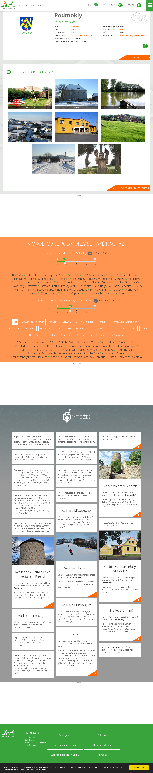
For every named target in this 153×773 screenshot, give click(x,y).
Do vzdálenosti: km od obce (66, 253)
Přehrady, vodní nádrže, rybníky (124, 321)
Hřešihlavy (93, 279)
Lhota (39, 282)
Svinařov (95, 289)
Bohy (43, 275)
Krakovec (28, 282)
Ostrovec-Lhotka (49, 286)
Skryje (31, 289)
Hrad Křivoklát (124, 349)
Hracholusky (49, 279)
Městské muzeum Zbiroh (84, 342)
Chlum (63, 275)
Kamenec (120, 279)
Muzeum (80, 335)
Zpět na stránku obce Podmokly (135, 187)
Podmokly (68, 15)
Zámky (68, 328)
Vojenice (89, 293)
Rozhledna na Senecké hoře (118, 342)
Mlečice (95, 282)
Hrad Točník (26, 349)
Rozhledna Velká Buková (61, 346)
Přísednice (85, 286)
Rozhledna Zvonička (130, 357)
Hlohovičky (19, 279)
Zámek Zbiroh (58, 342)
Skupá (40, 289)
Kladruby (133, 279)
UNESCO (67, 321)
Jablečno (107, 279)
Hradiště (64, 279)
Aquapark (53, 321)
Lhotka (49, 282)
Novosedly (18, 286)
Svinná (106, 289)
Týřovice (44, 293)
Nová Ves (136, 282)
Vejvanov (76, 293)
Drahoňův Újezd (106, 275)
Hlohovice (133, 275)
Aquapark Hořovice (112, 353)
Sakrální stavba (117, 335)
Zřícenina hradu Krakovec (32, 342)
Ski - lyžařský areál (84, 321)
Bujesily (52, 275)
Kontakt (102, 754)
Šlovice (71, 289)
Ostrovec (32, 286)
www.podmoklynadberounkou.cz (134, 35)
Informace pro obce (65, 745)
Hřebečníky (78, 279)
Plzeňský (75, 26)
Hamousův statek (105, 357)
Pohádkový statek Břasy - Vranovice (56, 349)
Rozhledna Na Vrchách (122, 346)
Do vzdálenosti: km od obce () (62, 300)
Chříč (85, 275)
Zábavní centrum (97, 335)
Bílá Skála (18, 275)
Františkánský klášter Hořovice (29, 357)
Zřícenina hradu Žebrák (93, 346)
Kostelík (16, 282)
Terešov (116, 289)
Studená (82, 289)
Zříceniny (80, 328)
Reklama (102, 735)
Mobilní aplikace (102, 745)
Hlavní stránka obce (140, 57)
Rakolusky (100, 286)
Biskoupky (32, 275)
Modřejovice (109, 282)
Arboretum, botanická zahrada (20, 328)
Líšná (58, 282)
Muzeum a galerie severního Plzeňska (76, 353)
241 (121, 29)
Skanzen (102, 321)
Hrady (57, 328)
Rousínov (113, 286)
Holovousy (34, 279)
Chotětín (74, 275)
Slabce (50, 289)
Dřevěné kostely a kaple (100, 328)
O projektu (65, 735)
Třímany (32, 293)
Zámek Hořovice (83, 357)
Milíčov (84, 282)
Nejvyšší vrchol (36, 335)
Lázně (144, 328)
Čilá (92, 275)
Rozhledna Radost (60, 357)
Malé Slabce (71, 282)
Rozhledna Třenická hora (30, 346)
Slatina (61, 289)
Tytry (54, 293)
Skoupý (138, 286)
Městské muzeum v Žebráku (97, 349)
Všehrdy (101, 293)
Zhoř (111, 293)
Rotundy (120, 328)
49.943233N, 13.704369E (82, 35)
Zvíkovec (121, 293)
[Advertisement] (76, 217)
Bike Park (52, 335)
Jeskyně (132, 328)
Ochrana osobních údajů (65, 754)
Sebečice (126, 286)
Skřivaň (21, 289)
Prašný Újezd (69, 286)
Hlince (122, 275)
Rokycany (75, 32)
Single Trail (66, 335)
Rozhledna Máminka (39, 353)
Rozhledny (45, 328)
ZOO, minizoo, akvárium (33, 321)
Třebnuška (130, 289)
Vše (15, 321)
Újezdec (64, 293)
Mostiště (124, 282)
